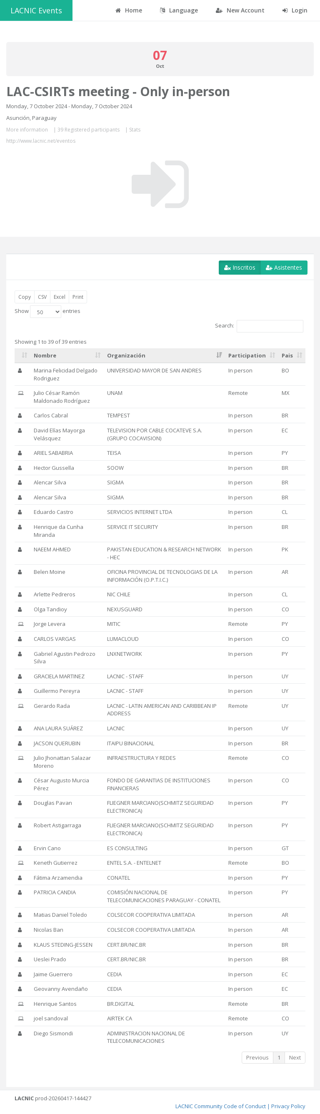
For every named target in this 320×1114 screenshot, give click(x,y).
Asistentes (284, 267)
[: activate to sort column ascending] (22, 355)
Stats (134, 129)
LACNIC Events (36, 10)
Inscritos (239, 267)
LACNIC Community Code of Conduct (220, 1106)
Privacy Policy (288, 1106)
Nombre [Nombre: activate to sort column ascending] (45, 355)
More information (27, 129)
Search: (259, 326)
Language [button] (179, 10)
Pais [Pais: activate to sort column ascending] (287, 355)
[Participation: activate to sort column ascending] (251, 355)
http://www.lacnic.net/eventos (40, 140)
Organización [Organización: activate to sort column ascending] (126, 355)
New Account (240, 10)
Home (128, 10)
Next (295, 1057)
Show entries (47, 311)
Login (295, 10)
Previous (257, 1057)
